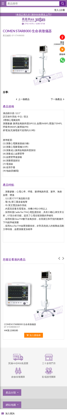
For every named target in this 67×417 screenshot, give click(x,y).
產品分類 (11, 392)
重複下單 (62, 43)
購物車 (62, 54)
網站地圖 (11, 404)
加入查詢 (9, 413)
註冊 (62, 10)
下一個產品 (56, 99)
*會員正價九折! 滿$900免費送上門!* (33, 14)
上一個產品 (23, 99)
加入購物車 (35, 335)
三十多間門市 (49, 363)
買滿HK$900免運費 (18, 363)
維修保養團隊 (18, 376)
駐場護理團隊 (49, 376)
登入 (56, 10)
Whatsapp (62, 60)
